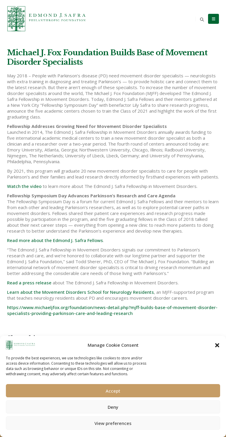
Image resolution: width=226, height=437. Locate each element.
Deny (113, 407)
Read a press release (29, 283)
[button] (217, 345)
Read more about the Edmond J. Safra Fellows (55, 240)
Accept (113, 391)
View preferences (113, 423)
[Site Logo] (47, 19)
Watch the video (24, 186)
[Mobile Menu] (213, 19)
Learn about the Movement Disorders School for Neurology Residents (80, 292)
